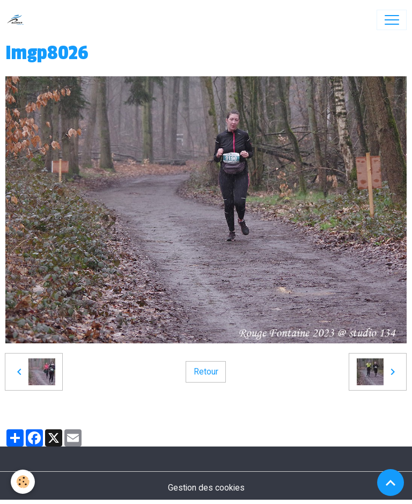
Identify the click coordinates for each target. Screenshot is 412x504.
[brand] (18, 20)
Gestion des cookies (206, 488)
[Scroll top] (390, 482)
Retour (206, 371)
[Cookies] (23, 482)
